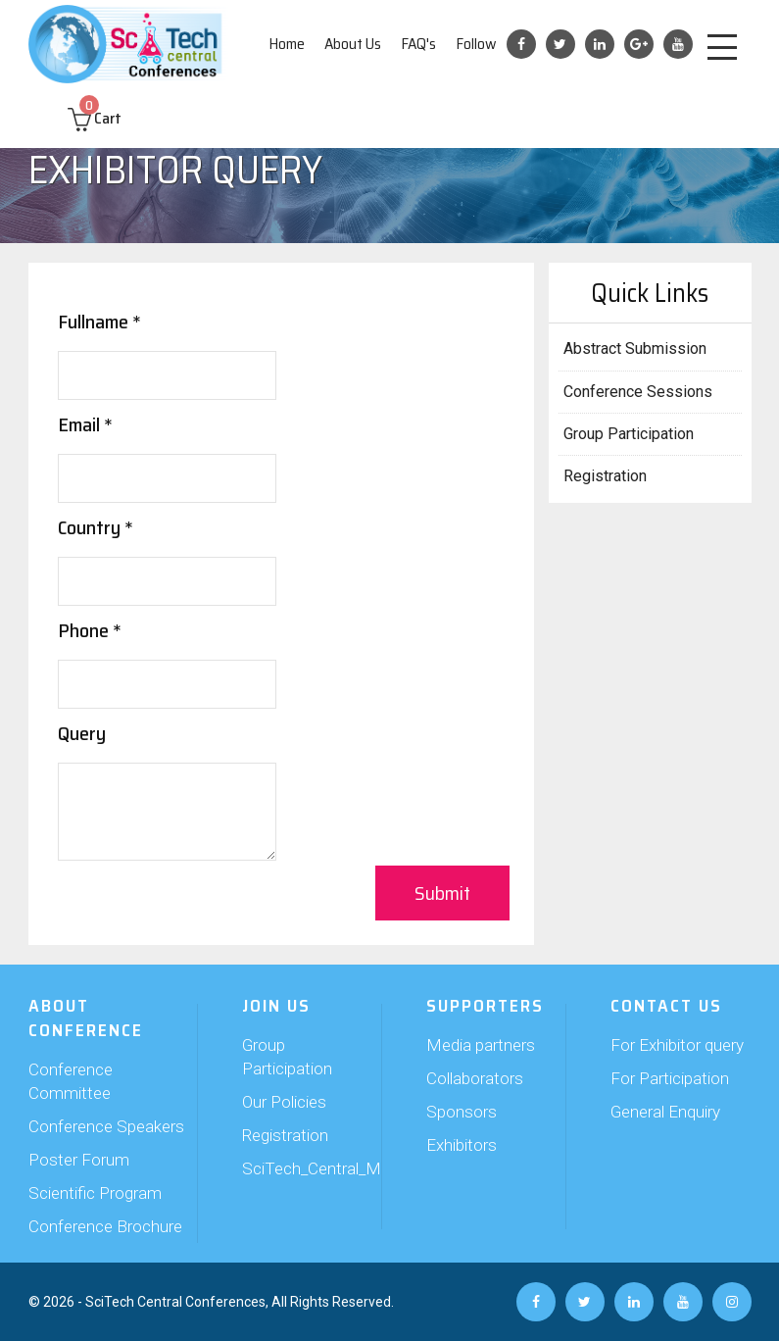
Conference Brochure (105, 1226)
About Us (352, 43)
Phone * (90, 630)
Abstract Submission (634, 348)
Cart (95, 118)
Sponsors (461, 1111)
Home (286, 43)
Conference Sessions (637, 391)
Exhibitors (461, 1145)
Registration (605, 476)
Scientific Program (95, 1193)
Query (82, 733)
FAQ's (418, 43)
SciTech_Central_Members (297, 1168)
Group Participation (628, 433)
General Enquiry (665, 1111)
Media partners (480, 1045)
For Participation (669, 1078)
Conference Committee (70, 1081)
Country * (95, 527)
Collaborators (474, 1078)
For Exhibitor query (677, 1045)
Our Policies (284, 1102)
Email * (85, 424)
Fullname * (99, 321)
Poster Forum (78, 1159)
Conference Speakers (106, 1126)
